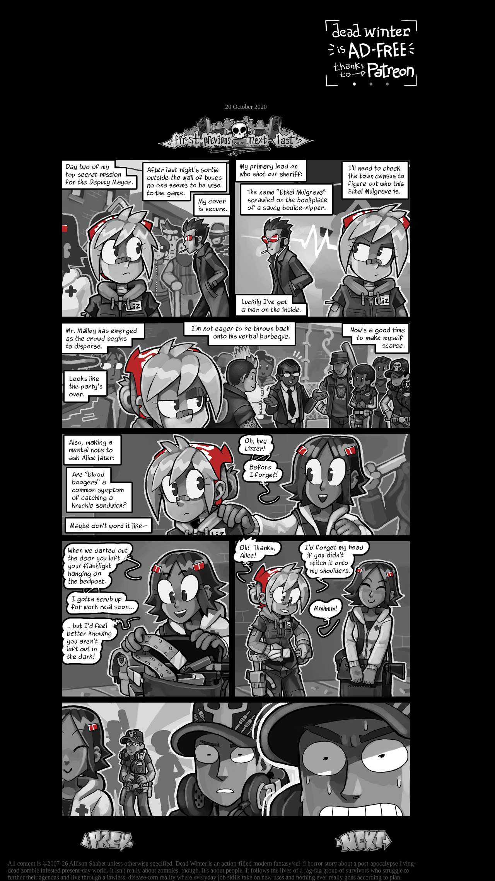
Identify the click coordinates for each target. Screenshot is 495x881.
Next (255, 135)
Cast (29, 68)
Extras (29, 81)
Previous (220, 135)
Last (293, 135)
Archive (29, 55)
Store (29, 93)
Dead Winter (58, 24)
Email (29, 106)
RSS (29, 120)
